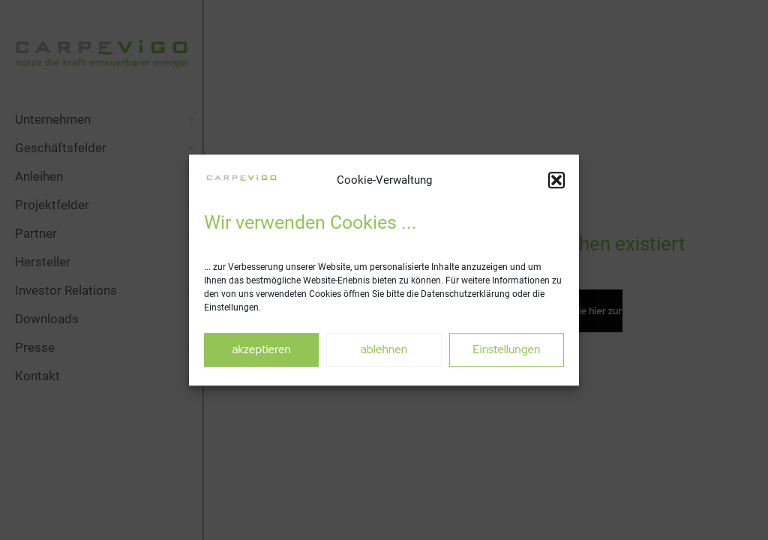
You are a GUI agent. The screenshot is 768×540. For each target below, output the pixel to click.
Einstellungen (506, 349)
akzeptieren (261, 349)
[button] (556, 180)
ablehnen (384, 349)
